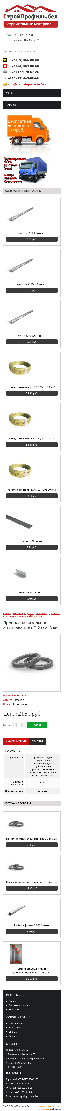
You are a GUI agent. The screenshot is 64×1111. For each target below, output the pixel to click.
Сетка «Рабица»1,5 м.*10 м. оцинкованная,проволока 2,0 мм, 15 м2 (32, 970)
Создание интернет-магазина (49, 1108)
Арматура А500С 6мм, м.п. (32, 335)
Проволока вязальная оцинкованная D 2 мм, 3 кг (31, 615)
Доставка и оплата (18, 1005)
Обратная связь (17, 1023)
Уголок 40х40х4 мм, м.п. (32, 592)
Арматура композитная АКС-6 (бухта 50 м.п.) (32, 387)
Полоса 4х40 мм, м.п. (32, 541)
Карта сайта (15, 1027)
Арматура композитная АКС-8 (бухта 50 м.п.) (32, 438)
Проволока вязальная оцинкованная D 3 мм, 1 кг (31, 838)
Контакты (14, 1009)
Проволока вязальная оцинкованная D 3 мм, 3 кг (31, 882)
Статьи (12, 1001)
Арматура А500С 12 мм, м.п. (32, 284)
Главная (7, 613)
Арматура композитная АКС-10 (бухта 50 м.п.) (32, 489)
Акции (12, 1036)
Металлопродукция (23, 613)
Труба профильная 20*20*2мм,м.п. (32, 925)
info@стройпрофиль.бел (27, 84)
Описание (38, 741)
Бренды (13, 1031)
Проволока (41, 613)
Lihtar (23, 695)
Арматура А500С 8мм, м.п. (32, 233)
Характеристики (16, 741)
